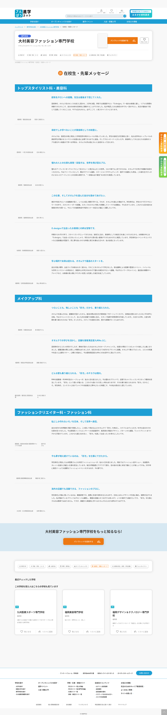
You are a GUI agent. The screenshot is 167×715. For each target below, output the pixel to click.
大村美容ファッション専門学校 (49, 19)
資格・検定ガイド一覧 (75, 701)
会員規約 (98, 696)
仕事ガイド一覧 (73, 699)
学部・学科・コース (46, 48)
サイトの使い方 (126, 700)
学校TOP (26, 48)
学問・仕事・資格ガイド (76, 690)
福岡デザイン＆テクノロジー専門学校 (131, 620)
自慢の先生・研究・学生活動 (34, 54)
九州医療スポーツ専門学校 (30, 618)
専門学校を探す (31, 19)
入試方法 (66, 48)
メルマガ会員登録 (101, 704)
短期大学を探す (21, 696)
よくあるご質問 (126, 697)
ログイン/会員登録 (101, 694)
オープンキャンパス (105, 48)
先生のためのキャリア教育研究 (132, 693)
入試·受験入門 (43, 697)
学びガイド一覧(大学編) (75, 694)
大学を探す (19, 694)
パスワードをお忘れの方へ (104, 701)
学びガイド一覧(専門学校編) (77, 696)
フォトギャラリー (61, 54)
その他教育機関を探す (23, 701)
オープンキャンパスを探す (47, 690)
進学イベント (43, 693)
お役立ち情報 (126, 690)
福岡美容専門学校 (74, 618)
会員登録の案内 (100, 699)
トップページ (19, 19)
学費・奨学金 (83, 48)
